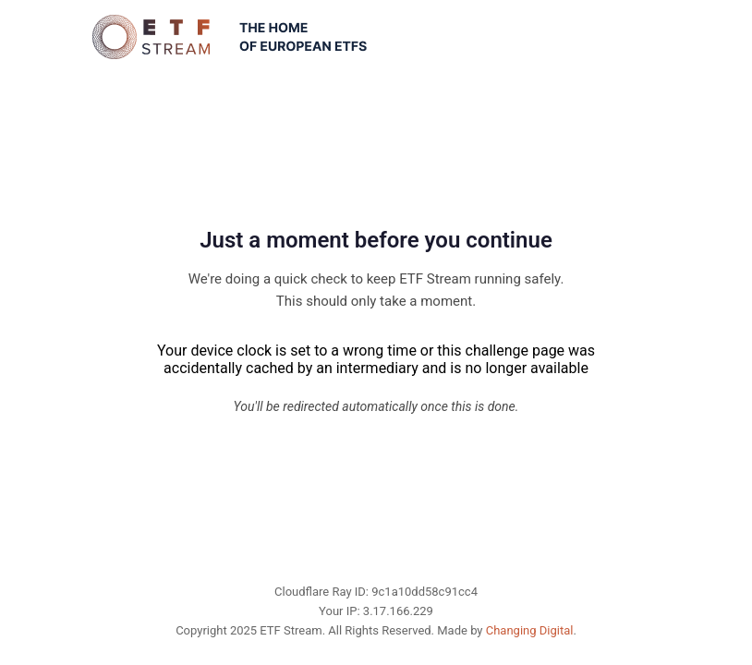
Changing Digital (530, 630)
